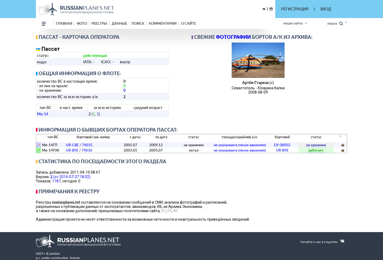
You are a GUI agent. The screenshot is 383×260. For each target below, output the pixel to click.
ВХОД (325, 9)
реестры (99, 23)
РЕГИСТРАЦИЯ (294, 9)
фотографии (233, 37)
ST (163, 211)
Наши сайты (293, 23)
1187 (56, 181)
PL (170, 211)
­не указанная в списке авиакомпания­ (243, 145)
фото (82, 23)
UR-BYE (72, 150)
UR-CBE (72, 145)
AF (175, 211)
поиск (138, 23)
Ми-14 (42, 114)
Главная (64, 23)
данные (119, 23)
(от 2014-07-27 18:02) (70, 176)
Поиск (335, 24)
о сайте (188, 23)
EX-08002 (282, 145)
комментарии (163, 23)
